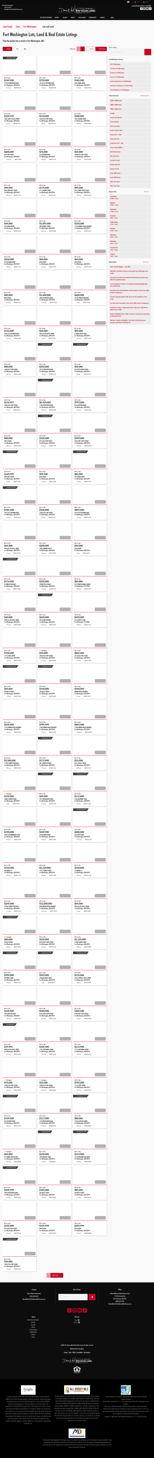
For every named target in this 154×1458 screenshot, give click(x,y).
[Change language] (129, 2)
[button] (90, 49)
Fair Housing (87, 1352)
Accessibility (79, 1352)
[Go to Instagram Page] (144, 8)
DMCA (74, 1352)
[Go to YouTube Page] (147, 8)
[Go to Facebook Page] (141, 8)
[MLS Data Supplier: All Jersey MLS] (77, 1389)
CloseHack (81, 1349)
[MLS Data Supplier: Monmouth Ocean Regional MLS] (77, 1433)
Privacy (66, 1352)
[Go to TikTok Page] (150, 8)
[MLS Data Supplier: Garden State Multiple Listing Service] (126, 1390)
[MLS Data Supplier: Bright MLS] (28, 1390)
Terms (70, 1352)
